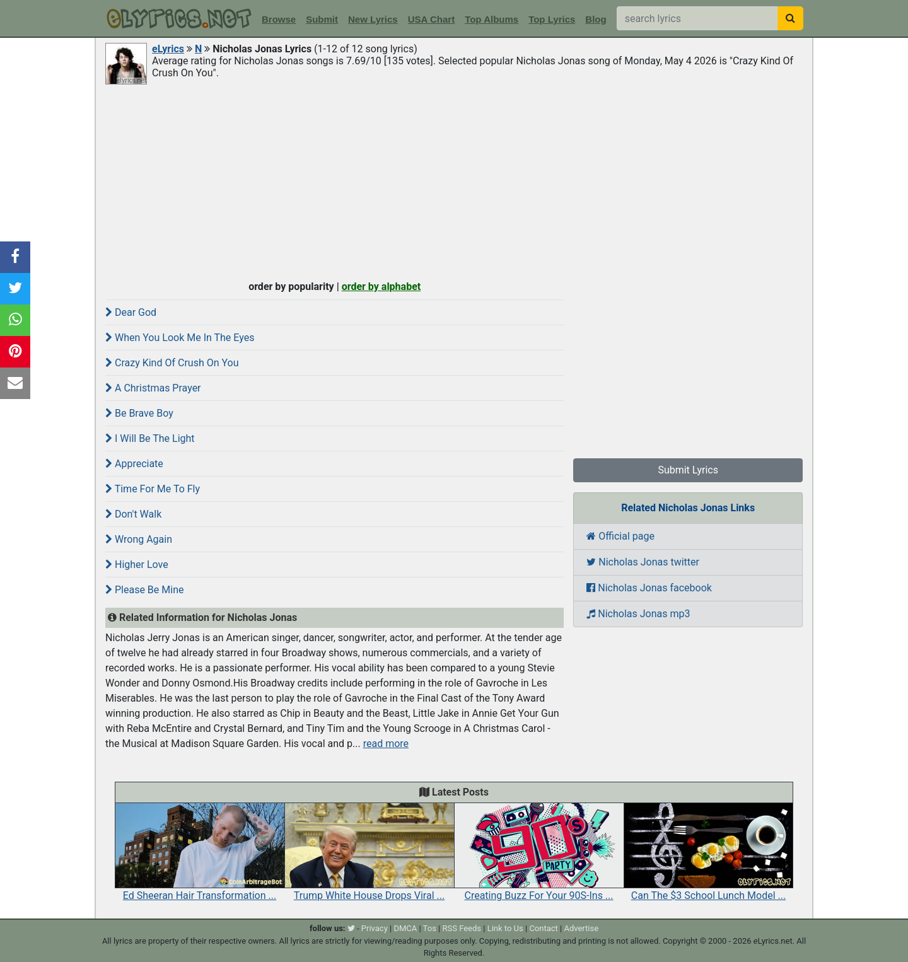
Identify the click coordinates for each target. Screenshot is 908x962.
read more (386, 744)
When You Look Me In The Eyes (179, 338)
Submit (322, 19)
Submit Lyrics (688, 470)
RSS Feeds (462, 928)
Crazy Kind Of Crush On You (172, 363)
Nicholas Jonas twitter (642, 562)
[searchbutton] (790, 18)
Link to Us (505, 928)
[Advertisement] (454, 181)
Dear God (130, 312)
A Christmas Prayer (153, 388)
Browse (279, 19)
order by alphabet (381, 287)
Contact (543, 928)
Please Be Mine (144, 590)
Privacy (374, 928)
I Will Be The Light (150, 438)
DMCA (405, 928)
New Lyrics (373, 19)
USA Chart (431, 19)
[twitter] (351, 928)
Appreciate (134, 464)
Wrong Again (138, 539)
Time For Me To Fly (152, 489)
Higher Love (136, 565)
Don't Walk (133, 514)
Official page (620, 536)
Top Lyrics (551, 19)
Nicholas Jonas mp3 (638, 614)
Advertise (581, 928)
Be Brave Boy (139, 413)
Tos (429, 928)
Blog (595, 19)
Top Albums (491, 19)
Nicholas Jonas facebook (649, 588)
